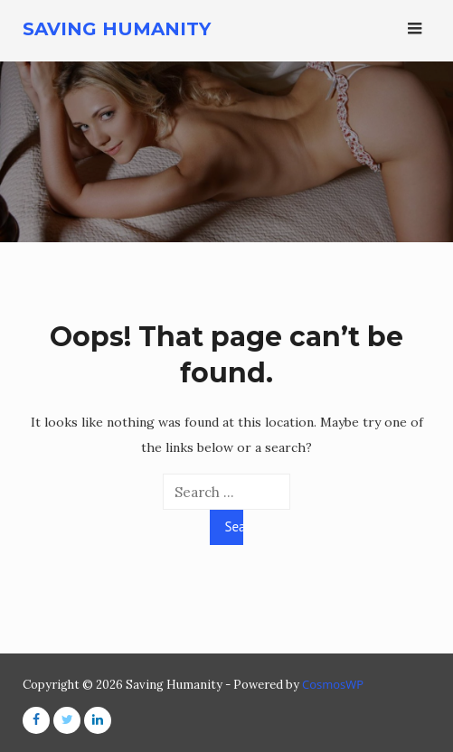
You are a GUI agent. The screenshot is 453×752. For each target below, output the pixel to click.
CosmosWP (332, 684)
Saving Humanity (117, 29)
